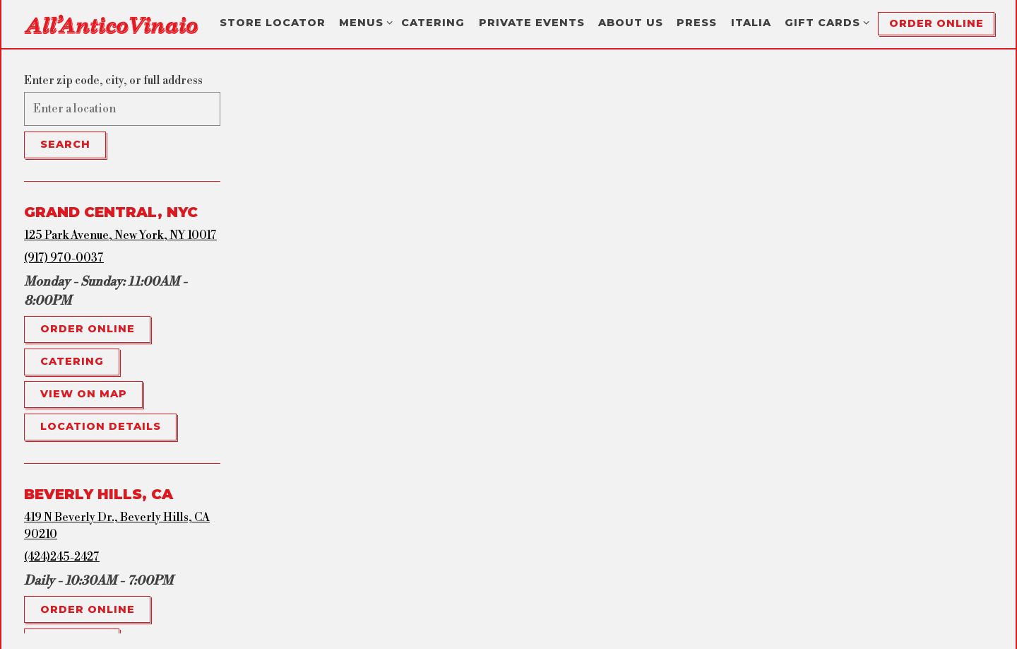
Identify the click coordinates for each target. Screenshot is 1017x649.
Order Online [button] (936, 23)
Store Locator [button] (273, 22)
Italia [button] (751, 22)
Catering (72, 361)
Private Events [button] (532, 22)
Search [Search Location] (65, 144)
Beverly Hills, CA (98, 494)
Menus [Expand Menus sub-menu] (363, 22)
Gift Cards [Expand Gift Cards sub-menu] (824, 22)
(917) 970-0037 (64, 258)
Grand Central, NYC (111, 212)
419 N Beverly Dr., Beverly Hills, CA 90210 (117, 526)
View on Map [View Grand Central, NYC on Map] (83, 393)
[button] (526, 389)
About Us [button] (630, 22)
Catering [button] (433, 22)
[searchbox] (122, 109)
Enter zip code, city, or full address (113, 81)
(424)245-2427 (62, 557)
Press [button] (697, 22)
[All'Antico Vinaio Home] (111, 22)
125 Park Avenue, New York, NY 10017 (120, 235)
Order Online (87, 328)
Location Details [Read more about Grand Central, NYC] (100, 426)
